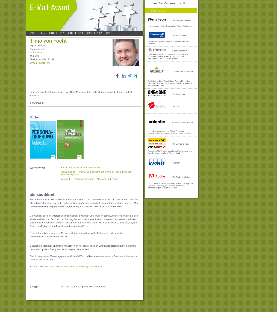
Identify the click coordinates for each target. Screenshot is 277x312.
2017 (61, 33)
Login (179, 3)
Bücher (35, 117)
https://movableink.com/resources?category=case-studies (73, 266)
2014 (33, 33)
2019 (80, 33)
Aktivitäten (37, 168)
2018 (70, 33)
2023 (108, 33)
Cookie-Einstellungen (166, 3)
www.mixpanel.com (40, 63)
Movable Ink (36, 52)
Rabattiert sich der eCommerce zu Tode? (81, 167)
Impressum (152, 3)
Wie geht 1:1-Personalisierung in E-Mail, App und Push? (89, 179)
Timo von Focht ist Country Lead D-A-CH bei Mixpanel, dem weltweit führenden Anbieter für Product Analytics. (81, 94)
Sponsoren (159, 10)
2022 (99, 33)
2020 (89, 33)
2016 (51, 33)
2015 (42, 33)
